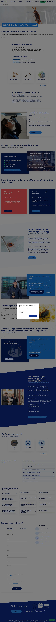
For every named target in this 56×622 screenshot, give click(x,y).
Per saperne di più (21, 312)
